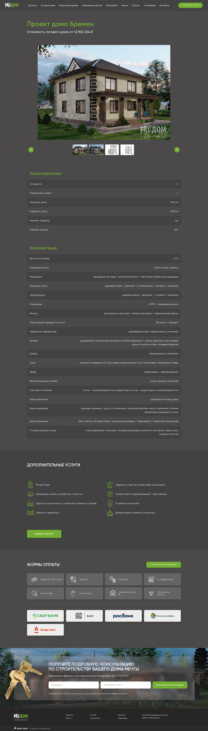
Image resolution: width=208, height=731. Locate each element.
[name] (74, 685)
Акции (125, 5)
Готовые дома (48, 5)
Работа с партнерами (151, 718)
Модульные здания (68, 5)
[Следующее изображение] (177, 149)
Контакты (164, 5)
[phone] (126, 685)
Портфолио (112, 5)
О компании (150, 5)
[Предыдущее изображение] (31, 149)
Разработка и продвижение (39, 728)
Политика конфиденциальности (155, 715)
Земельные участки (92, 5)
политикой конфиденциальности (114, 694)
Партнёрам (122, 718)
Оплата (136, 5)
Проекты (32, 5)
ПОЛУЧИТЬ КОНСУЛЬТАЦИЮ (170, 685)
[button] (44, 534)
